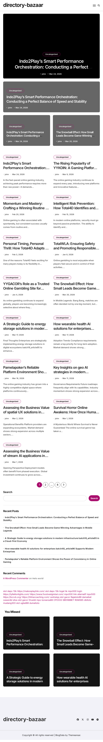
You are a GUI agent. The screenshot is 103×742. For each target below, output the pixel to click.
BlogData (59, 737)
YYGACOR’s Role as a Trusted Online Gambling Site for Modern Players (23, 289)
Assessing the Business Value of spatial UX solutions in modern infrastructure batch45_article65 (26, 416)
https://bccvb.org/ (12, 599)
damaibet (86, 599)
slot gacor (65, 599)
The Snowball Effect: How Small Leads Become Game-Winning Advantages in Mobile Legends (74, 136)
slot (18, 605)
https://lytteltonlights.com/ (16, 596)
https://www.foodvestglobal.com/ (47, 596)
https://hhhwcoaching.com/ (35, 599)
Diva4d (32, 602)
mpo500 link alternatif (75, 596)
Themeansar (74, 737)
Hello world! (38, 580)
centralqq (54, 599)
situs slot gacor (20, 602)
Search (7, 494)
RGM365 (79, 602)
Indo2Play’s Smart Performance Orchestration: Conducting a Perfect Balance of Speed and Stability (51, 66)
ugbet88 (24, 605)
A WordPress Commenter (15, 580)
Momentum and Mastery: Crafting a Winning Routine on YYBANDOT (25, 208)
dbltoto (87, 602)
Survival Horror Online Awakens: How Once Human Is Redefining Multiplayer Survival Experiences (76, 416)
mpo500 (91, 596)
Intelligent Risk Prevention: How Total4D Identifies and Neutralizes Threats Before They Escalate (75, 211)
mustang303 (9, 605)
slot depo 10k (10, 593)
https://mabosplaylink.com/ (31, 593)
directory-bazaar (23, 5)
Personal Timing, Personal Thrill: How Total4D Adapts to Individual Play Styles (25, 249)
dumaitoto (34, 605)
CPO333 (58, 602)
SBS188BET (68, 602)
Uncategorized (51, 53)
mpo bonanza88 (45, 602)
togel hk (63, 593)
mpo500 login (75, 593)
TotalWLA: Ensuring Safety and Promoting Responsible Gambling (75, 249)
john (44, 74)
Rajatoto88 (76, 599)
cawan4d (7, 602)
